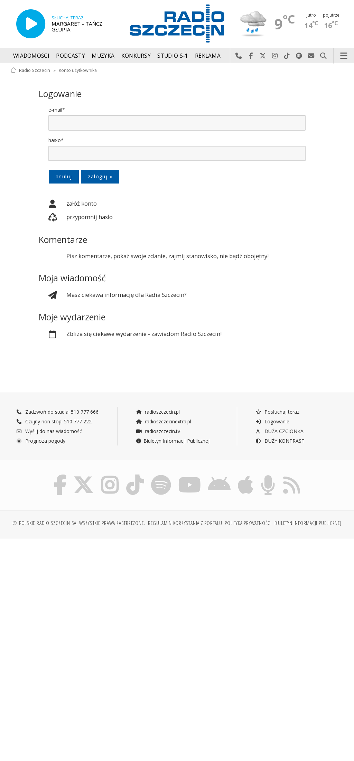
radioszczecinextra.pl (164, 422)
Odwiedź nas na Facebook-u (251, 56)
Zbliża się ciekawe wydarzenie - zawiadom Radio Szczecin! (130, 334)
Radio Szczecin (30, 70)
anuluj (64, 176)
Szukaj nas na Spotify (299, 56)
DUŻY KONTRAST (280, 441)
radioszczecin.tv (158, 431)
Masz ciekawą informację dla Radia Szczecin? (113, 295)
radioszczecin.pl (158, 412)
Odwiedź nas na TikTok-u (287, 56)
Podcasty (70, 55)
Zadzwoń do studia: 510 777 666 (57, 412)
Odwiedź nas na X (263, 56)
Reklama (208, 55)
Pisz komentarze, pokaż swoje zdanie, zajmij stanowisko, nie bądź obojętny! (167, 256)
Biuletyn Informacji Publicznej (173, 441)
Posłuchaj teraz (277, 412)
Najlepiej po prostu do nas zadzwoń (239, 56)
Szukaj (323, 56)
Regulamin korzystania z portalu (185, 524)
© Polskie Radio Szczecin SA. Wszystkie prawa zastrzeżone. (78, 524)
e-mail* (56, 109)
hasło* (56, 140)
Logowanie (272, 422)
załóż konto (68, 204)
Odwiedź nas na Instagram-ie (275, 56)
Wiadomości (31, 55)
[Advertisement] (93, 599)
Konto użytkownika (78, 70)
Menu (344, 56)
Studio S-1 (172, 55)
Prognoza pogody (41, 441)
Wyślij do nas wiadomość (311, 56)
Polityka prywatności (248, 524)
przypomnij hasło (76, 218)
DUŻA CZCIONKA (279, 431)
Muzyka (103, 55)
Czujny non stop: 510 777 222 (54, 422)
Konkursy (136, 55)
